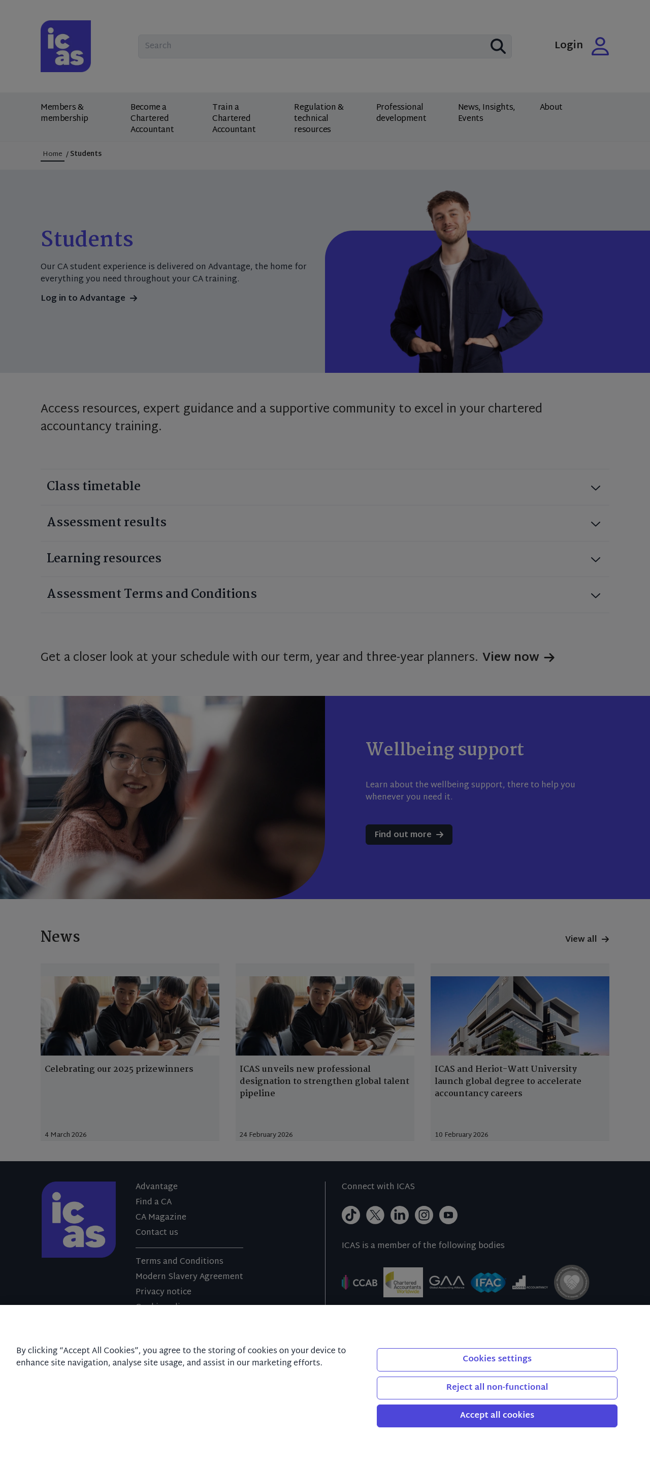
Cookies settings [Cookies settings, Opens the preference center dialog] (497, 1359)
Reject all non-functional (497, 1388)
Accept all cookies (497, 1416)
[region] (325, 1386)
